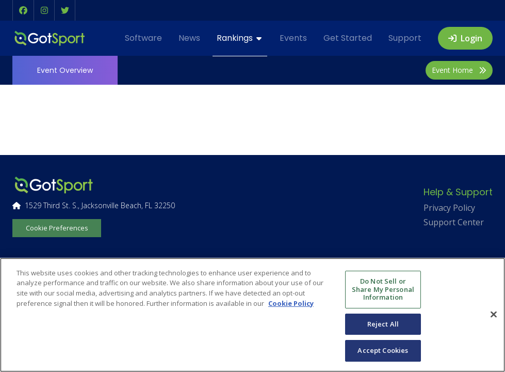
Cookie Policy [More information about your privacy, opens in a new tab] (291, 303)
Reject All (383, 324)
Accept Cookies (382, 350)
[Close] (493, 314)
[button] (23, 10)
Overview (65, 70)
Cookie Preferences (57, 228)
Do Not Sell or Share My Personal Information (383, 289)
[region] (252, 315)
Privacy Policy (449, 207)
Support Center (453, 222)
